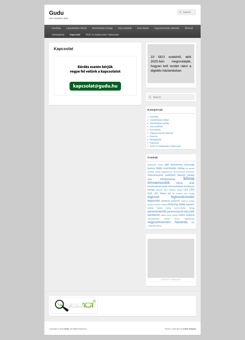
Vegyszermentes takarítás (166, 28)
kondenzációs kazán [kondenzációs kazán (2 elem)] (158, 186)
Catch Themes (189, 329)
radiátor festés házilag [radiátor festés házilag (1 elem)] (169, 215)
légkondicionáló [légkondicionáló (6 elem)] (182, 197)
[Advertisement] (171, 258)
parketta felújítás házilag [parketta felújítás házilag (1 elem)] (159, 208)
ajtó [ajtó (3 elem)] (167, 164)
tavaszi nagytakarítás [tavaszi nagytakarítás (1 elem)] (184, 219)
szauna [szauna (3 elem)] (190, 214)
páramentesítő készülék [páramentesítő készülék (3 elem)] (181, 211)
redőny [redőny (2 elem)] (181, 215)
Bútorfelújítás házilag (102, 28)
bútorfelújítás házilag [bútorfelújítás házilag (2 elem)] (173, 168)
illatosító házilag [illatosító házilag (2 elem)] (185, 175)
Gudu (56, 13)
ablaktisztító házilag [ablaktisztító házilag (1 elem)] (155, 165)
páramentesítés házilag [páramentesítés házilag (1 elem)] (184, 208)
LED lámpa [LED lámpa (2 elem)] (160, 193)
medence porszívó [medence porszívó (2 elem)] (170, 201)
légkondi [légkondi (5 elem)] (153, 197)
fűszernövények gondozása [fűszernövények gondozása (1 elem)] (184, 172)
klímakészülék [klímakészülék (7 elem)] (159, 183)
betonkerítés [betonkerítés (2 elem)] (176, 164)
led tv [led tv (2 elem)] (171, 193)
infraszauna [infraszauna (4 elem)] (167, 179)
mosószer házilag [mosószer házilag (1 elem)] (160, 204)
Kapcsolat (75, 34)
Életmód (189, 28)
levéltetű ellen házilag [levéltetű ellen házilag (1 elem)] (185, 193)
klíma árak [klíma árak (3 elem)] (185, 182)
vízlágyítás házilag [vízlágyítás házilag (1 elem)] (154, 226)
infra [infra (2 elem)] (150, 179)
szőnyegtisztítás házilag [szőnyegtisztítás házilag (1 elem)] (158, 219)
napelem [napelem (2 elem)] (190, 204)
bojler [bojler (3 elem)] (159, 168)
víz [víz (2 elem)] (193, 222)
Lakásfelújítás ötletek (76, 28)
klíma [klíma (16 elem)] (188, 178)
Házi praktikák (125, 28)
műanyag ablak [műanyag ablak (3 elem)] (176, 204)
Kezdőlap (56, 28)
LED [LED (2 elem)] (186, 189)
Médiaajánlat (58, 34)
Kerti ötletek (143, 28)
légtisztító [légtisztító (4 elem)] (154, 200)
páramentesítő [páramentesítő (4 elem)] (157, 211)
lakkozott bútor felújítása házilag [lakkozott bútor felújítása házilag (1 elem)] (169, 190)
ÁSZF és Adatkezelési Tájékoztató (102, 34)
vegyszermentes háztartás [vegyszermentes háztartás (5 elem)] (168, 222)
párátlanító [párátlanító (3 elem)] (154, 214)
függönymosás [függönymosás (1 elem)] (167, 172)
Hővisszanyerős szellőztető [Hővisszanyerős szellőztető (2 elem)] (162, 175)
